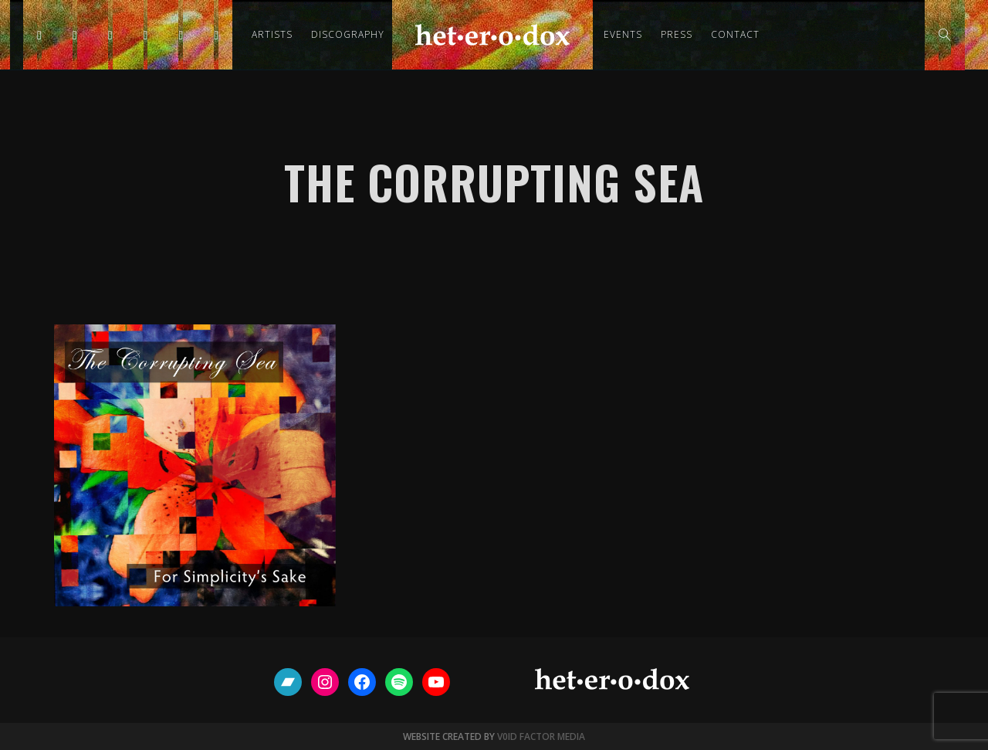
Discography (347, 34)
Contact (735, 34)
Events (623, 34)
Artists (272, 34)
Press (676, 34)
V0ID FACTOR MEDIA (541, 736)
